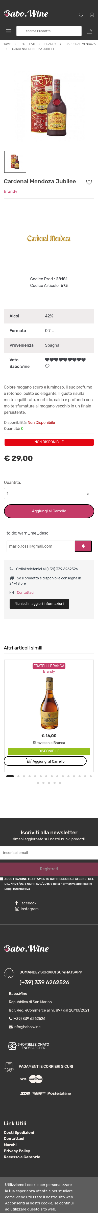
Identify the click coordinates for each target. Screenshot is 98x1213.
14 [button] (85, 766)
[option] (49, 95)
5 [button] (35, 766)
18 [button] (49, 772)
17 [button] (43, 772)
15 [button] (91, 766)
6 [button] (41, 766)
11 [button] (68, 766)
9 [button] (57, 766)
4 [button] (30, 766)
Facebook (25, 892)
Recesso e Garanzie (22, 1146)
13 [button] (80, 766)
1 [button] (10, 766)
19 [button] (55, 772)
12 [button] (74, 766)
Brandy (10, 181)
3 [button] (24, 766)
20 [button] (60, 772)
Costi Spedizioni (19, 1122)
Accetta (57, 1205)
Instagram (27, 898)
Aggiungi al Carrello (49, 500)
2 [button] (18, 766)
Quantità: (12, 471)
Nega (78, 1205)
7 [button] (46, 766)
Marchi (10, 1134)
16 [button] (38, 772)
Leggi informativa (17, 878)
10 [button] (63, 766)
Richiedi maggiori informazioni (39, 593)
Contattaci (22, 582)
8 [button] (52, 766)
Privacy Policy (17, 1140)
